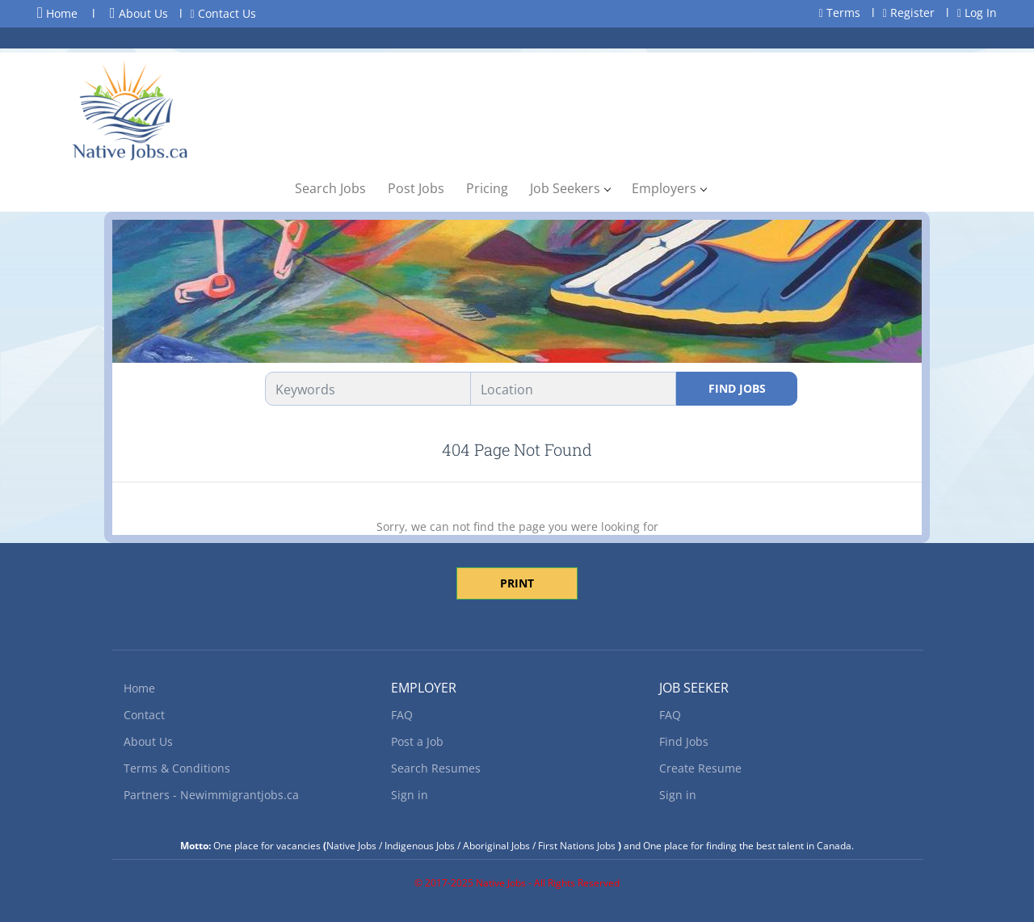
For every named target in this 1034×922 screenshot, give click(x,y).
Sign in (409, 794)
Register (909, 12)
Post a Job (417, 741)
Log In (977, 12)
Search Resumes (436, 768)
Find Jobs (737, 388)
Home (57, 13)
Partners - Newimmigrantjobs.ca (211, 794)
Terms (839, 12)
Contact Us (223, 13)
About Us (139, 13)
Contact (144, 714)
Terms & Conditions (177, 768)
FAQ (402, 714)
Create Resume (700, 768)
